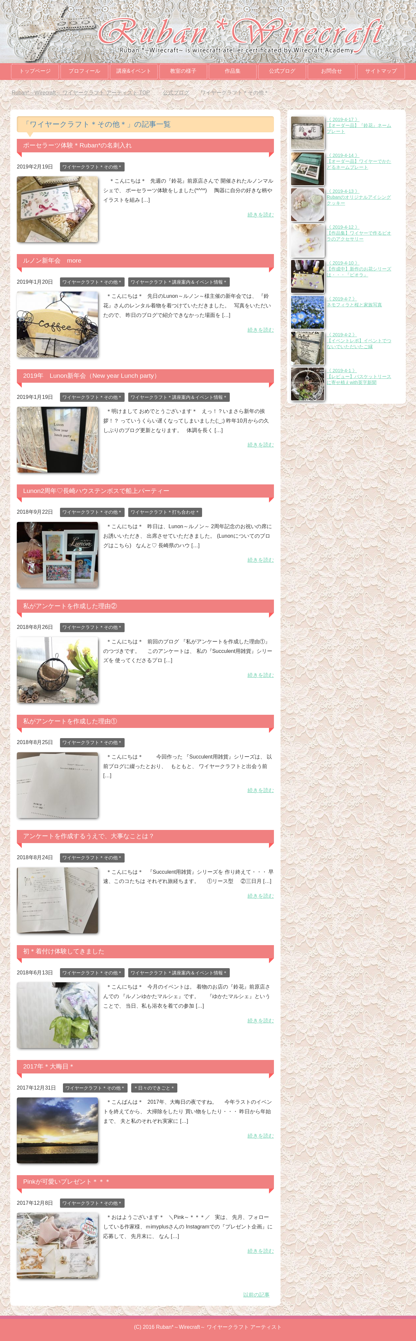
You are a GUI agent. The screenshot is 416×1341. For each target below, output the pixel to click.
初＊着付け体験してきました (63, 951)
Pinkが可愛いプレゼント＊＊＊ (66, 1181)
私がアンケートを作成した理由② (70, 606)
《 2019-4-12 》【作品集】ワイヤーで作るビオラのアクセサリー (359, 233)
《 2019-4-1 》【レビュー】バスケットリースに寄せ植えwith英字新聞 (359, 376)
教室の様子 (183, 71)
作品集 (233, 71)
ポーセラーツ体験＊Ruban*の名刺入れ (77, 145)
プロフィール (84, 71)
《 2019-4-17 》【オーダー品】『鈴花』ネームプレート (359, 125)
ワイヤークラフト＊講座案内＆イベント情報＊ (179, 282)
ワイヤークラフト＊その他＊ (92, 166)
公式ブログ (282, 71)
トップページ (35, 71)
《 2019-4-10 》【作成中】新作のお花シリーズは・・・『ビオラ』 (359, 268)
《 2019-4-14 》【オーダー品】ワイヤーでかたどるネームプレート (359, 161)
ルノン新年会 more (52, 260)
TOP (81, 92)
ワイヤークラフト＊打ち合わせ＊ (165, 512)
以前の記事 (256, 1295)
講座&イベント (134, 71)
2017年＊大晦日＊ (49, 1066)
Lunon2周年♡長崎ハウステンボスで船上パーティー (96, 490)
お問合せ (331, 71)
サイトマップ (381, 71)
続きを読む (261, 215)
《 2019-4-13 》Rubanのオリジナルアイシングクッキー (359, 197)
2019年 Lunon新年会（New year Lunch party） (91, 375)
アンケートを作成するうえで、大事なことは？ (89, 836)
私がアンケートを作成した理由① (70, 721)
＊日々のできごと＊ (154, 1088)
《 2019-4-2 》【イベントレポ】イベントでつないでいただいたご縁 (359, 340)
